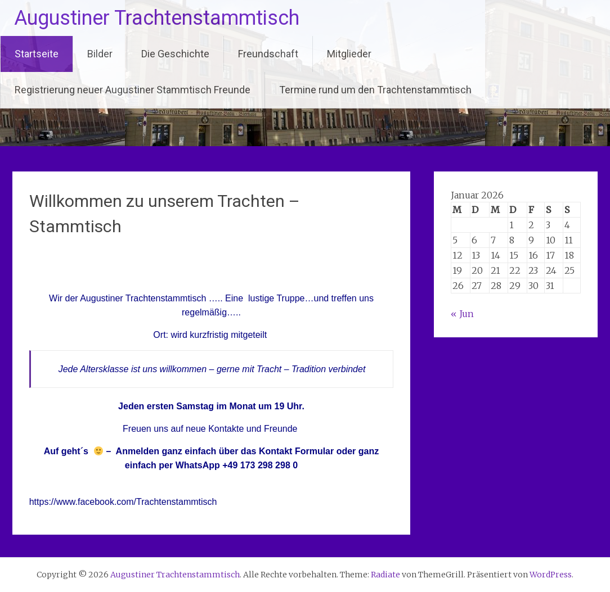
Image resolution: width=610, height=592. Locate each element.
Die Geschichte (175, 54)
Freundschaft (268, 54)
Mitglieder (349, 54)
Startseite (37, 54)
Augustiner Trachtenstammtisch (156, 18)
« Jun (462, 313)
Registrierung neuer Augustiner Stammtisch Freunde (132, 90)
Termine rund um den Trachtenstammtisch (375, 90)
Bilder (100, 54)
